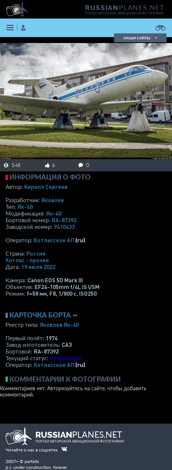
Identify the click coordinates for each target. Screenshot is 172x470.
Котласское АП (54, 240)
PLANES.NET (125, 7)
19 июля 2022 (38, 266)
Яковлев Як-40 (59, 324)
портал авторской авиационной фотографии (124, 13)
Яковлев (52, 200)
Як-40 (25, 206)
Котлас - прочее (27, 260)
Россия (35, 253)
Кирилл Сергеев (46, 186)
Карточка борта (40, 315)
